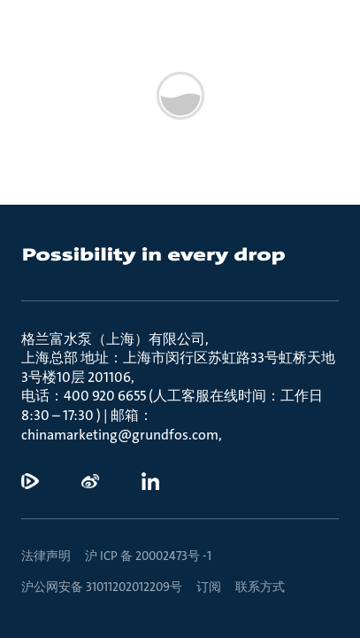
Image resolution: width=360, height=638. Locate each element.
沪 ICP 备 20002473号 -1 (148, 556)
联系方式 (260, 587)
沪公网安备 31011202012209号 (101, 587)
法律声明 (46, 556)
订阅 (208, 587)
